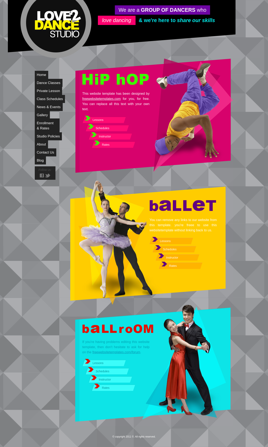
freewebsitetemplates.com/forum (116, 352)
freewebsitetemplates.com (101, 99)
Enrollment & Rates (45, 125)
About (41, 144)
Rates (106, 144)
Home (41, 75)
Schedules (102, 128)
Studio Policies (48, 136)
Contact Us (45, 152)
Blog (40, 160)
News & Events (49, 107)
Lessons (98, 120)
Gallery (42, 115)
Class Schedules (50, 99)
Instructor (105, 136)
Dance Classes (48, 83)
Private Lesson (48, 91)
